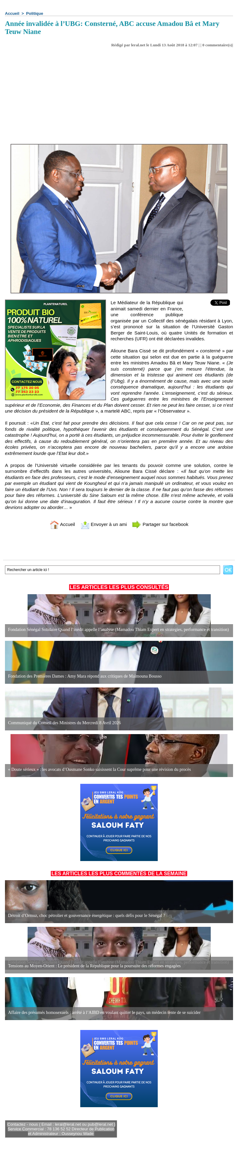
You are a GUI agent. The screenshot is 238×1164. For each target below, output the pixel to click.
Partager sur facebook (160, 524)
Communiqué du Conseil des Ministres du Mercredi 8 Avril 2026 (64, 723)
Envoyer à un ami (103, 524)
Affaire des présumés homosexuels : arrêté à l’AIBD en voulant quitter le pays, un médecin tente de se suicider (104, 1012)
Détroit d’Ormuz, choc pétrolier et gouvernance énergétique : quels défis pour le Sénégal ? (86, 915)
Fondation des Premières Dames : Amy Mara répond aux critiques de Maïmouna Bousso (84, 676)
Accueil (12, 13)
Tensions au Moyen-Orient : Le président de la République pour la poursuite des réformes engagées (94, 966)
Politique (34, 13)
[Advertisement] (119, 97)
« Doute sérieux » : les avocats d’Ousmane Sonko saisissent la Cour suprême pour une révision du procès (99, 769)
